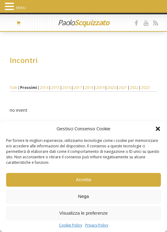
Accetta (83, 179)
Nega (83, 196)
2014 (44, 87)
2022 (134, 87)
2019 (100, 87)
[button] (158, 129)
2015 (55, 87)
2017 (78, 87)
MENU (21, 7)
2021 (123, 87)
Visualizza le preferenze (83, 213)
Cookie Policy (70, 225)
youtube (146, 22)
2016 (66, 87)
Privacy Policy (96, 225)
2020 (111, 87)
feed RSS (155, 22)
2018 (89, 87)
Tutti (13, 87)
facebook (136, 22)
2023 (145, 87)
